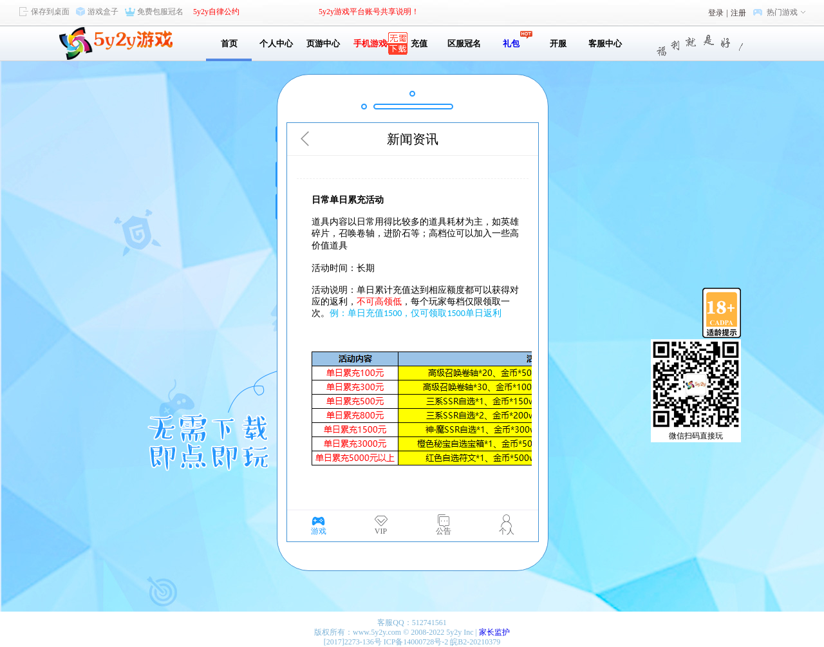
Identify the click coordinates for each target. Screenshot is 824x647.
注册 (738, 12)
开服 (558, 43)
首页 (229, 43)
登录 (716, 12)
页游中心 (323, 43)
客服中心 (605, 43)
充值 (416, 43)
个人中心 (276, 43)
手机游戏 (370, 43)
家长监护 (494, 632)
